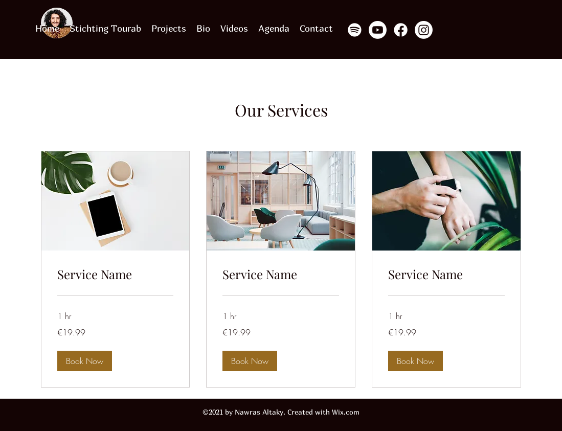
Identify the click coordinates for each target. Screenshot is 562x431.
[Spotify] (355, 30)
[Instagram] (424, 30)
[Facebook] (401, 30)
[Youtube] (378, 30)
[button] (84, 361)
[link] (115, 274)
